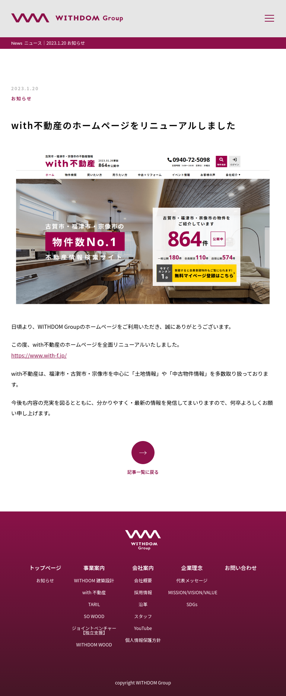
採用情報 (143, 592)
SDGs (192, 604)
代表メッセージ (191, 580)
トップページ (45, 567)
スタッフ (143, 616)
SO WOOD (94, 616)
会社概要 (143, 580)
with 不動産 (94, 592)
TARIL (94, 604)
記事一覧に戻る (143, 457)
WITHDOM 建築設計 (94, 580)
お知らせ (45, 580)
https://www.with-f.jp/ (39, 355)
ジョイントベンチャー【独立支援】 (94, 630)
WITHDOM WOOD (94, 644)
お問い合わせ (241, 567)
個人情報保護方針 (143, 640)
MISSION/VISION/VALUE (192, 592)
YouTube (143, 628)
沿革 (143, 604)
